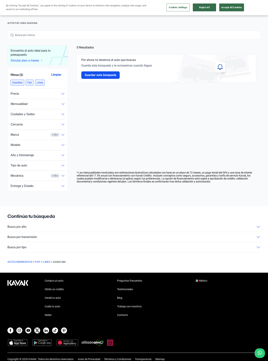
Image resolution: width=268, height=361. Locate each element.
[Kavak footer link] (17, 298)
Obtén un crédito (84, 8)
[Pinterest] (64, 330)
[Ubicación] (219, 8)
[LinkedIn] (46, 330)
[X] (37, 330)
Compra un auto (111, 8)
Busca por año (134, 227)
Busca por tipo (134, 247)
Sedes (48, 314)
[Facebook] (10, 330)
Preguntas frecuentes (129, 280)
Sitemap (160, 359)
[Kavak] (17, 8)
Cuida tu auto (161, 8)
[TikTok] (55, 330)
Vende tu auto (137, 8)
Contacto (122, 314)
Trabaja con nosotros (129, 306)
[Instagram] (19, 330)
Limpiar (56, 74)
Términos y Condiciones (117, 359)
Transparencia (143, 359)
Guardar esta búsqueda (100, 75)
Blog (119, 297)
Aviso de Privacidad (89, 359)
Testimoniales (125, 289)
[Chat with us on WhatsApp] (260, 353)
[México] (202, 8)
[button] (17, 83)
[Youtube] (28, 330)
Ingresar (252, 8)
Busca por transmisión (134, 237)
